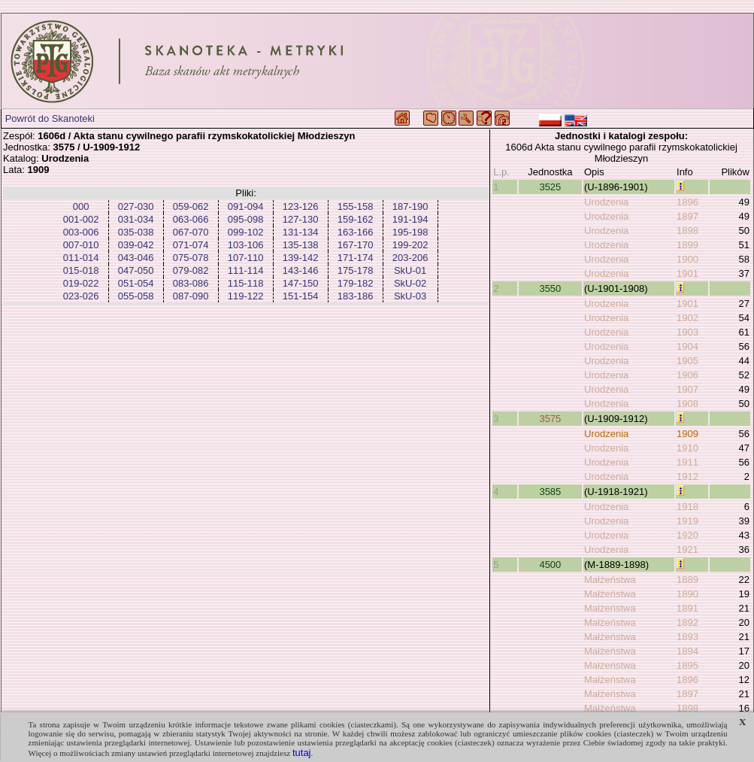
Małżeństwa (610, 579)
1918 (687, 506)
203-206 (410, 257)
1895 (687, 665)
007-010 (81, 244)
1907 (687, 389)
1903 (687, 332)
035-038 (136, 232)
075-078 (191, 257)
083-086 (191, 283)
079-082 (191, 270)
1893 (687, 636)
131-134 (301, 232)
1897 (687, 216)
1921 (687, 549)
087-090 (191, 296)
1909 (687, 433)
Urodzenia (606, 202)
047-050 (136, 270)
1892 (687, 622)
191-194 (410, 219)
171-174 (356, 257)
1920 (687, 535)
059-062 (191, 206)
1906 (687, 375)
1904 (687, 346)
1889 (687, 579)
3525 (550, 187)
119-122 (246, 296)
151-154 (301, 296)
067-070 (191, 232)
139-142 (301, 257)
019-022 (81, 283)
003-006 (81, 232)
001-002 (81, 219)
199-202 (410, 244)
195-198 (410, 232)
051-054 (136, 283)
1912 (687, 476)
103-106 (246, 244)
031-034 (136, 219)
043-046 (136, 257)
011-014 (81, 257)
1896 (687, 202)
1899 (687, 244)
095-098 (246, 219)
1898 (687, 230)
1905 (687, 360)
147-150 (301, 283)
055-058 (136, 296)
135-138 (301, 244)
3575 (550, 418)
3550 (550, 288)
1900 (687, 259)
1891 (687, 608)
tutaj (301, 752)
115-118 (246, 283)
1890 (687, 594)
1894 (687, 651)
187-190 (410, 206)
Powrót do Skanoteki (50, 118)
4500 (550, 564)
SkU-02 (410, 283)
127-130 (301, 219)
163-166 (356, 232)
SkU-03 (410, 296)
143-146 (301, 270)
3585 (550, 491)
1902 (687, 317)
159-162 (356, 219)
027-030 (136, 206)
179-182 (356, 283)
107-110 (246, 257)
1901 (687, 273)
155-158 (356, 206)
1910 (687, 448)
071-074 (191, 244)
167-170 (356, 244)
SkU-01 (410, 270)
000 (81, 206)
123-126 (301, 206)
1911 (687, 462)
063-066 (191, 219)
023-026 (81, 296)
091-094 (246, 206)
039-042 (136, 244)
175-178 (356, 270)
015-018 (81, 270)
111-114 (246, 270)
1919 (687, 521)
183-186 (356, 296)
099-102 (246, 232)
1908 (687, 403)
